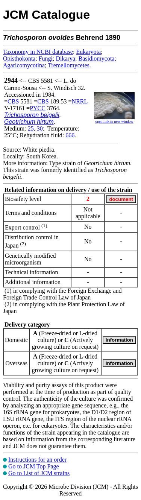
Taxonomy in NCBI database (38, 52)
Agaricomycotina (24, 65)
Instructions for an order (37, 459)
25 (31, 128)
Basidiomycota (96, 58)
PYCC (37, 108)
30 (40, 128)
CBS (13, 101)
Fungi (46, 58)
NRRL (80, 101)
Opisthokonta (19, 58)
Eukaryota (88, 52)
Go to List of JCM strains (39, 473)
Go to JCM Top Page (33, 466)
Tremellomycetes (68, 65)
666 (69, 135)
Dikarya (65, 58)
